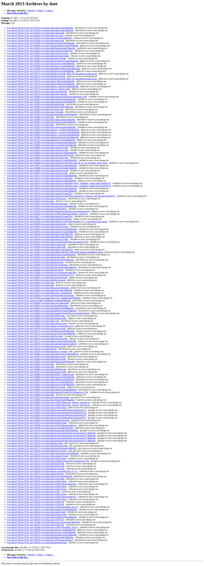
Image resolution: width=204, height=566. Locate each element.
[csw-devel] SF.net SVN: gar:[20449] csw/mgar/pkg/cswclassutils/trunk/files (42, 272)
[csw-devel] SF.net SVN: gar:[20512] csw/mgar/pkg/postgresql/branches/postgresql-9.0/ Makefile (51, 435)
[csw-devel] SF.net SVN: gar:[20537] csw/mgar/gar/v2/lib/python (37, 499)
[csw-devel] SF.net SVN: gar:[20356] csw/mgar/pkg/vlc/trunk (35, 35)
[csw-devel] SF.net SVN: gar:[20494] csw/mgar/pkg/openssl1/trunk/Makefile (42, 389)
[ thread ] (31, 10)
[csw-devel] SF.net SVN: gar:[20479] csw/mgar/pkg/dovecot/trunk (37, 351)
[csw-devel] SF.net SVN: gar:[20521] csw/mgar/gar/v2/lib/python (37, 458)
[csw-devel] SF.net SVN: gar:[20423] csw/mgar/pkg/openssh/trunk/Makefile (42, 206)
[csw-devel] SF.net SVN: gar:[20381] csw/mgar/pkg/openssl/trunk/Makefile (41, 99)
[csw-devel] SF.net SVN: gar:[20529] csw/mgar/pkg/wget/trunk (36, 479)
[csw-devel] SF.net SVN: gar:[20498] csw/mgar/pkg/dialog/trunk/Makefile (41, 400)
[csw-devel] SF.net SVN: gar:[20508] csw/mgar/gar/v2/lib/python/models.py (42, 425)
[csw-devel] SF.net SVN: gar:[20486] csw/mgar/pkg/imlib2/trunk (37, 369)
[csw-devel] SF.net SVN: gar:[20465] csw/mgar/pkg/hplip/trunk (36, 316)
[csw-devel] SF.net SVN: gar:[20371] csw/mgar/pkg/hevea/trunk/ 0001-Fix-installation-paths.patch (52, 73)
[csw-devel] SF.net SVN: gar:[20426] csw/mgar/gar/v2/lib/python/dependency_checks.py (48, 214)
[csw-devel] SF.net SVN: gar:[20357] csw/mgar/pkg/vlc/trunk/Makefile (39, 38)
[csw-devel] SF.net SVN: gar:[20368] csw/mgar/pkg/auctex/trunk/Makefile (41, 66)
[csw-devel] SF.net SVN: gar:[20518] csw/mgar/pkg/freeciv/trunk (37, 451)
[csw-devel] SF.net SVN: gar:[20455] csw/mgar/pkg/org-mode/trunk (38, 288)
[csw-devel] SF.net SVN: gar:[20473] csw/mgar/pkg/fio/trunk (35, 336)
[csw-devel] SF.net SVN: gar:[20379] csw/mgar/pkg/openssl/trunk (37, 94)
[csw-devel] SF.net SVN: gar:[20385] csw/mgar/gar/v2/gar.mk (35, 109)
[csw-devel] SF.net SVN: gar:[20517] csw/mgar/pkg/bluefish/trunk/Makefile (42, 448)
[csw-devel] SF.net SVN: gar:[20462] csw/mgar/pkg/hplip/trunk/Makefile (40, 308)
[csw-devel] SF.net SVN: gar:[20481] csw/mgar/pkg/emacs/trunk (36, 356)
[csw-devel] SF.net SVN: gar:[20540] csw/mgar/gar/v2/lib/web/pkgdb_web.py (43, 507)
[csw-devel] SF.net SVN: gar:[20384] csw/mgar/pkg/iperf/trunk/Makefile (40, 107)
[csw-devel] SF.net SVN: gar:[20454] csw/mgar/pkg (31, 285)
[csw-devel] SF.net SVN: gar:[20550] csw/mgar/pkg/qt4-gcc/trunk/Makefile (41, 532)
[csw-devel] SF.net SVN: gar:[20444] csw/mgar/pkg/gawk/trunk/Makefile (41, 260)
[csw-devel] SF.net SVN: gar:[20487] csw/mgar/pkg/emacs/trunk (36, 372)
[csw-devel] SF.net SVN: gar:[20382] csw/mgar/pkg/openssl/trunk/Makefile (41, 102)
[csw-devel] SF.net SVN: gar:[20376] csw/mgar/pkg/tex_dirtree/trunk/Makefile (43, 86)
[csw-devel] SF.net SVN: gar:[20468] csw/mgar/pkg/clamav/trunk (37, 323)
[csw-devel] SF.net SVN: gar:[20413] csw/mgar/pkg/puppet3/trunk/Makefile (42, 181)
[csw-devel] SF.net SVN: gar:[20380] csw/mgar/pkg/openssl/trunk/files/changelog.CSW (47, 96)
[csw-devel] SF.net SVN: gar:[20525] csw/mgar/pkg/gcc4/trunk (36, 468)
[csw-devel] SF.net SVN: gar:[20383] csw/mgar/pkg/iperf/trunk (36, 104)
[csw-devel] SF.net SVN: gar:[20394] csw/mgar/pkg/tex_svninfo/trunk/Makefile (43, 132)
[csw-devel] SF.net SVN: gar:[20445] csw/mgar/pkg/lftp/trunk (35, 262)
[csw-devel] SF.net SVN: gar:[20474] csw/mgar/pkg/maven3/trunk (37, 339)
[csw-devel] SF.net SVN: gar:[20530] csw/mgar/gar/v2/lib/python (37, 481)
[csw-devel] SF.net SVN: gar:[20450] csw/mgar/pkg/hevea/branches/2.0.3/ (41, 275)
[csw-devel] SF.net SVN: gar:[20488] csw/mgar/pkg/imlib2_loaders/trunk (40, 374)
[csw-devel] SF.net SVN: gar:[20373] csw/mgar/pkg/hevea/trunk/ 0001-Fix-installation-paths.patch (52, 79)
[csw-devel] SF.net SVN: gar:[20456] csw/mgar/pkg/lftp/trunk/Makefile (40, 290)
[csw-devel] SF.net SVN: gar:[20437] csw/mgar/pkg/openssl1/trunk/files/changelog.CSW (48, 242)
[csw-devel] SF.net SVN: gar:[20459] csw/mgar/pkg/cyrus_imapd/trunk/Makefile (44, 298)
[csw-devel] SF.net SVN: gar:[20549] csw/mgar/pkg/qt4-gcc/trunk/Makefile (41, 530)
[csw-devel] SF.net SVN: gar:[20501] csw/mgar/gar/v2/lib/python (37, 407)
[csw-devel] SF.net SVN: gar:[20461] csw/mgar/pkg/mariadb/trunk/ (38, 305)
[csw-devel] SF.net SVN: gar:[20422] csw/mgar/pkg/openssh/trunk (37, 203)
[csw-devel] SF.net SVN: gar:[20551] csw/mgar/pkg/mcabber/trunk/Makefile (42, 535)
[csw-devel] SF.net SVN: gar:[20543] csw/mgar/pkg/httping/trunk (37, 514)
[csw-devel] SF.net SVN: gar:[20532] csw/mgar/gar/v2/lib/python (37, 486)
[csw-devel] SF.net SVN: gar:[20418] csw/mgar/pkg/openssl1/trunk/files (40, 193)
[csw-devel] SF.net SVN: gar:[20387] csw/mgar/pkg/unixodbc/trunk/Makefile (42, 114)
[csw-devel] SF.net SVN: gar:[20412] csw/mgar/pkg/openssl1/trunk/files (40, 178)
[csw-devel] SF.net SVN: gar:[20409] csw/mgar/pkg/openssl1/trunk (38, 170)
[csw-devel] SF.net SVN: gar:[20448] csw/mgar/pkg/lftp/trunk (35, 270)
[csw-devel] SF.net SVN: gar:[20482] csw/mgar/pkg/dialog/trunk (36, 359)
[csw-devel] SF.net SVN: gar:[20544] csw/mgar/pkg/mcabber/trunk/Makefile (42, 517)
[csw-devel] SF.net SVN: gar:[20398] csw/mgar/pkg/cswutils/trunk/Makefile (42, 142)
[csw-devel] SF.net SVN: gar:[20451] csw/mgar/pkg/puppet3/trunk (37, 277)
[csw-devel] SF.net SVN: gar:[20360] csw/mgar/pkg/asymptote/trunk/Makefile (43, 45)
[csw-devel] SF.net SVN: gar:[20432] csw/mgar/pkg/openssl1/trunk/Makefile (42, 229)
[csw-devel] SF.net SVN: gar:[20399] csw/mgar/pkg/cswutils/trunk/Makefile (42, 145)
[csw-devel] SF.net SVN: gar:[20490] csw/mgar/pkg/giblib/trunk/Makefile (41, 379)
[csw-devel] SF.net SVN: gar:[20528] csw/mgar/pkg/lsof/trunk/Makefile (40, 476)
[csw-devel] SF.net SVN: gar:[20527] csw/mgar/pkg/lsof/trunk (35, 474)
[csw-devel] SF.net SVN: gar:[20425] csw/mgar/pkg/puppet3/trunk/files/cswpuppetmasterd (48, 211)
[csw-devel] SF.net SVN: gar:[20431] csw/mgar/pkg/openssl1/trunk (38, 226)
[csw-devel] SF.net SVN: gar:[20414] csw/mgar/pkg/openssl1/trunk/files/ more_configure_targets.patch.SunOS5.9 (59, 183)
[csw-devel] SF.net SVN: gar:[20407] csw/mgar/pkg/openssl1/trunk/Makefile (42, 165)
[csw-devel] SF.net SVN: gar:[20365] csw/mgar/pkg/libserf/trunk (37, 58)
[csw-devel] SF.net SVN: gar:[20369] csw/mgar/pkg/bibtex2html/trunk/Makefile (43, 68)
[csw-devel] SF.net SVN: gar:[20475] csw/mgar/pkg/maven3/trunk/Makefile (42, 341)
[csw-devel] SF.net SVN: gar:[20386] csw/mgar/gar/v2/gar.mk (35, 112)
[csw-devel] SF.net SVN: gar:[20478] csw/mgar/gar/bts (32, 349)
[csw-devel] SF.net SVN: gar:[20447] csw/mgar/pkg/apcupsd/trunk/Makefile (42, 267)
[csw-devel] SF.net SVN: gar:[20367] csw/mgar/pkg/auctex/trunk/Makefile (41, 63)
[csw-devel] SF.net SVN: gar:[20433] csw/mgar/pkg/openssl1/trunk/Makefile (42, 231)
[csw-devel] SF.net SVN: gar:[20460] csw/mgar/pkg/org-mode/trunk (38, 303)
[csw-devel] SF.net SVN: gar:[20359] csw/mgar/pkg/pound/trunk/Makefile (41, 43)
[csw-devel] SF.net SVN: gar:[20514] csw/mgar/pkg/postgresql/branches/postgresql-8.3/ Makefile (51, 440)
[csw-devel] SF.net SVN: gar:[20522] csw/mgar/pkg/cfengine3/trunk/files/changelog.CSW (48, 461)
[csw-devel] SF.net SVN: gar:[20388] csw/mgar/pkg (31, 117)
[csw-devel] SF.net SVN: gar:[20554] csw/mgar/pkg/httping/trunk (37, 542)
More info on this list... (18, 13)
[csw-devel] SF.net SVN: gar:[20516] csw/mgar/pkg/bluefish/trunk (37, 446)
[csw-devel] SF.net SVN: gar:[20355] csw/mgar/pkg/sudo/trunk (36, 33)
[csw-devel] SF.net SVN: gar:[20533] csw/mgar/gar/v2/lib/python (37, 489)
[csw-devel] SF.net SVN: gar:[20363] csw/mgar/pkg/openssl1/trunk (38, 53)
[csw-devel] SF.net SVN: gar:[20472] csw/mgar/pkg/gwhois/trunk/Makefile (41, 333)
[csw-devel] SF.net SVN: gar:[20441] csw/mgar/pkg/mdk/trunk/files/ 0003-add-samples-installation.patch (55, 252)
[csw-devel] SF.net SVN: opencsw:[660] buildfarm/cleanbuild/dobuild (39, 300)
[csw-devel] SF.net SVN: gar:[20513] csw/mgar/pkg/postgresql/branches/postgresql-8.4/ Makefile (51, 438)
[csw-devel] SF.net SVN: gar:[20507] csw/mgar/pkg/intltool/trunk (37, 423)
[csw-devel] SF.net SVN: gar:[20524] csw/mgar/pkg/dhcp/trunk (36, 466)
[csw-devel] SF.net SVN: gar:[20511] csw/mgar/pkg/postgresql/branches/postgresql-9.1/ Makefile (51, 433)
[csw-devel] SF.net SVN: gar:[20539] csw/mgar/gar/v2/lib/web (36, 504)
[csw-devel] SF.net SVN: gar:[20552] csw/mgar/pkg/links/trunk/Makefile (40, 537)
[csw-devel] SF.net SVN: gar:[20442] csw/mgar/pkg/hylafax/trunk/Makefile (41, 254)
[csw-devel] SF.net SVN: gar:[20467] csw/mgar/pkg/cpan (33, 321)
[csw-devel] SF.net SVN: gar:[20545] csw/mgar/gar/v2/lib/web (36, 519)
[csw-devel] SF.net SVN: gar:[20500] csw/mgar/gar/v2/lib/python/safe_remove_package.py (49, 405)
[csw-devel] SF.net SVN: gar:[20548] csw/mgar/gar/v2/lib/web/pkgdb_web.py (43, 527)
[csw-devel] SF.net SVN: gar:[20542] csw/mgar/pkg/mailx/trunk (36, 512)
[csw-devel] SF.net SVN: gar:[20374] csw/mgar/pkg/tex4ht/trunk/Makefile (41, 81)
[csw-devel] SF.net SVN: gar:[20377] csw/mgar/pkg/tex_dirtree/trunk (39, 89)
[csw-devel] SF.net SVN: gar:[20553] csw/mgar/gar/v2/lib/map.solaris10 (40, 540)
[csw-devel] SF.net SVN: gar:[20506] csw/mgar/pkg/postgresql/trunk (38, 420)
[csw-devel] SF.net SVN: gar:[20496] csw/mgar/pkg (31, 395)
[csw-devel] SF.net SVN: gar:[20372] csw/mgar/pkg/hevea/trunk (36, 76)
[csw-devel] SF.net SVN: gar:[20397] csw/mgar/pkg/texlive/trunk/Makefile (41, 140)
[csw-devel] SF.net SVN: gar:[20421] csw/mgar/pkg (31, 201)
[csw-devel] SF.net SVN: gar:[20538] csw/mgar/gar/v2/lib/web (36, 502)
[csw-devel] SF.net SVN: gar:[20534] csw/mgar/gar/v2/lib (33, 491)
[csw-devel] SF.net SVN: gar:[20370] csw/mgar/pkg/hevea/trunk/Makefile (41, 71)
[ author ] (49, 10)
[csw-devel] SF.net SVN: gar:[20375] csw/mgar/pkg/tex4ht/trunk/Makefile (41, 84)
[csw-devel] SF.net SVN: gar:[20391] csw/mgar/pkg (31, 124)
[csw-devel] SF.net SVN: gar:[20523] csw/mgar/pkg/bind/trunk (36, 463)
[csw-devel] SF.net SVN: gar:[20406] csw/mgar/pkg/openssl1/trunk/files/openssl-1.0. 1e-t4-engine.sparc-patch (57, 163)
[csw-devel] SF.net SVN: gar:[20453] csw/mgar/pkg (31, 282)
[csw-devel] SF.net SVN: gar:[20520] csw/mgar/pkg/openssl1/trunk (38, 456)
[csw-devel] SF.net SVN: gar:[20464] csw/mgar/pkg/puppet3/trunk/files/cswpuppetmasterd (48, 313)
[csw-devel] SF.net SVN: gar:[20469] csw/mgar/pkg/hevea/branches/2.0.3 (41, 326)
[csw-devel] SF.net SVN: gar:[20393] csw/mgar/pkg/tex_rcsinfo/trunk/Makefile (43, 130)
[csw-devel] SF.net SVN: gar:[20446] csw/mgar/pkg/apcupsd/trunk (37, 265)
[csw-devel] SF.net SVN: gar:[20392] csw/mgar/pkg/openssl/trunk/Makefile (41, 127)
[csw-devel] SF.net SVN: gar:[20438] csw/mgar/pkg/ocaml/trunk (36, 244)
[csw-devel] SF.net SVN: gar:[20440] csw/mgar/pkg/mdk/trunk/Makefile (40, 249)
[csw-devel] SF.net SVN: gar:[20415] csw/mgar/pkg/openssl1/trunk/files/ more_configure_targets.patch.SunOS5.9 (59, 186)
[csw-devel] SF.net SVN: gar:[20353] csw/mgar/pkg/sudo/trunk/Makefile (40, 28)
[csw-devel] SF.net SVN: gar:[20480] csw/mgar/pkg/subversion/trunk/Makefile (43, 354)
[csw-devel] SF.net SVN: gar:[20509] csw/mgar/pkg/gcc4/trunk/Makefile (40, 428)
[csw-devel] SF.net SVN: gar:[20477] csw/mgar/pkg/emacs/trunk (36, 346)
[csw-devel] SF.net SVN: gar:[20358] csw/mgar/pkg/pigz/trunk (36, 40)
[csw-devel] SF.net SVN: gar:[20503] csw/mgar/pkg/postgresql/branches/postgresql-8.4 (47, 412)
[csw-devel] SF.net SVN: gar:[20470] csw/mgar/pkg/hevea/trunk (36, 328)
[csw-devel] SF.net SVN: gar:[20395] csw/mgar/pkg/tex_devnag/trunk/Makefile (43, 135)
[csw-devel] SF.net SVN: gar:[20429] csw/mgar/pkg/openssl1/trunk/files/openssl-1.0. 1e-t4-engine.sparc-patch (57, 221)
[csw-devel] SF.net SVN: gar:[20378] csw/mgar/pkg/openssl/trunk (37, 91)
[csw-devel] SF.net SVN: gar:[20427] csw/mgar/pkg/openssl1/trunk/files (40, 216)
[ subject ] (40, 10)
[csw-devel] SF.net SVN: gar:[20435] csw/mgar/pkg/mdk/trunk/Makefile (40, 237)
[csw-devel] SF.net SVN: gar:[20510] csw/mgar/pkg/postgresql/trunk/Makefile (43, 430)
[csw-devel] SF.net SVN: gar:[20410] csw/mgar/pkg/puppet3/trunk (37, 173)
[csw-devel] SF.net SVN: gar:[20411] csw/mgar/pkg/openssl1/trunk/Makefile (42, 175)
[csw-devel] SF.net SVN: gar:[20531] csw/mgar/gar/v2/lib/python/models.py (42, 484)
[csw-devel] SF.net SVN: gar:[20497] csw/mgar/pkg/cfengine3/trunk (38, 397)
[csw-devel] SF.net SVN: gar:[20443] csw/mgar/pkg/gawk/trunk (36, 257)
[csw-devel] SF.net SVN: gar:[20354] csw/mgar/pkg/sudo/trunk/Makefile (40, 30)
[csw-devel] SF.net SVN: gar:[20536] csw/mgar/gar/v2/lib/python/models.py (42, 496)
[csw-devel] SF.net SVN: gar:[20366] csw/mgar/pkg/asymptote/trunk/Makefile (43, 61)
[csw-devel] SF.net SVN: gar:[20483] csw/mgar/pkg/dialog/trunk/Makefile (41, 361)
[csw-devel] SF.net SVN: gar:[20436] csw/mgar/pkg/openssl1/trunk (38, 239)
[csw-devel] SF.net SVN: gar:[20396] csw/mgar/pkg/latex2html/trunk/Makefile (43, 137)
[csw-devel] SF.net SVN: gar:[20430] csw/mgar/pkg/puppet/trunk (37, 224)
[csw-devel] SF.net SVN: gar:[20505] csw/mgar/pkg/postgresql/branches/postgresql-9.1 (47, 418)
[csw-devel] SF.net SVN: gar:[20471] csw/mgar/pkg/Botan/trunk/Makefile (41, 331)
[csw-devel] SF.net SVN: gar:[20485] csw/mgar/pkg (31, 367)
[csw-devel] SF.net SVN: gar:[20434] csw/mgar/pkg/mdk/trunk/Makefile (40, 234)
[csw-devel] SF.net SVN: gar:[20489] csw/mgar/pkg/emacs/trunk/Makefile (41, 377)
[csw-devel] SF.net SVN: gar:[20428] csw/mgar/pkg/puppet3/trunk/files (40, 219)
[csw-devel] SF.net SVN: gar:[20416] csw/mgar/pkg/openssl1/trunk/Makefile (42, 188)
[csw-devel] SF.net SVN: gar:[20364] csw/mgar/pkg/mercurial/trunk (38, 56)
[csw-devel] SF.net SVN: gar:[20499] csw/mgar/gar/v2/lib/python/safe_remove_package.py (49, 402)
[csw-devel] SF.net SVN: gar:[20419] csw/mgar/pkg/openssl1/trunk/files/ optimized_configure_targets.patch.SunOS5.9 (61, 196)
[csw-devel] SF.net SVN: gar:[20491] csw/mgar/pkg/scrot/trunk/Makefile (40, 382)
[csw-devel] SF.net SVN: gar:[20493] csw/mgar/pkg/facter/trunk (36, 387)
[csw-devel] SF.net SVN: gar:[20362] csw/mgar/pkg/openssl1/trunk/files (40, 51)
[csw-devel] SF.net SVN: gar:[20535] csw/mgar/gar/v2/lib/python (37, 494)
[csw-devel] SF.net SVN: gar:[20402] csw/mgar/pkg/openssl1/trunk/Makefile (42, 152)
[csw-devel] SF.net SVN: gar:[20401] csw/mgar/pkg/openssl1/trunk (38, 150)
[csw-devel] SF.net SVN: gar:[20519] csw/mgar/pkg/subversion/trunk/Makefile (43, 453)
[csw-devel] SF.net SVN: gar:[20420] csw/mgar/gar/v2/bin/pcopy (37, 198)
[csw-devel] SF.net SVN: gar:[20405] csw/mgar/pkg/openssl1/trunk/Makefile (42, 160)
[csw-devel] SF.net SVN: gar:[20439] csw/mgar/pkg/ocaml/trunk (36, 247)
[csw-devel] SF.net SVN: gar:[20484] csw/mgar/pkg (31, 364)
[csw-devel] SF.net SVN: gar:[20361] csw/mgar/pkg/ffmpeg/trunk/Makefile (41, 48)
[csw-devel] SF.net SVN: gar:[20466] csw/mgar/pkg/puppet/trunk (37, 318)
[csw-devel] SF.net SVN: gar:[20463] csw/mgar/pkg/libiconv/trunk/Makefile (42, 310)
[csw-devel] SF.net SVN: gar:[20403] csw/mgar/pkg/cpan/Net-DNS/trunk (40, 155)
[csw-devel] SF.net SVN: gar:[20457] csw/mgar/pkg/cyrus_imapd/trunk (40, 293)
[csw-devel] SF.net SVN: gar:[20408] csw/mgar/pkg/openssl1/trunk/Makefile (42, 168)
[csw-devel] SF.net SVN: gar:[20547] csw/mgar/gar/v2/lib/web (36, 525)
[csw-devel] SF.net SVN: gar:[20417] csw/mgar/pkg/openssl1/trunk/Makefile (42, 191)
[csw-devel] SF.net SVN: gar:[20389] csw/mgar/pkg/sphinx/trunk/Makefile (41, 119)
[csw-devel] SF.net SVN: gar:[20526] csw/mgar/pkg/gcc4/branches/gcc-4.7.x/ (42, 471)
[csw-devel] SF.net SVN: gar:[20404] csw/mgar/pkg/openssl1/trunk (38, 158)
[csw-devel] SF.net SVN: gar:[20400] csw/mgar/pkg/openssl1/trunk (38, 147)
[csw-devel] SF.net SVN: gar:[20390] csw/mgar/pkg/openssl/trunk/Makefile (41, 122)
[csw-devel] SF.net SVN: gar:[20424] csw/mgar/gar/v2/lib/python (37, 209)
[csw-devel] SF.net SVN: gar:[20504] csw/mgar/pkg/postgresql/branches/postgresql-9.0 (47, 415)
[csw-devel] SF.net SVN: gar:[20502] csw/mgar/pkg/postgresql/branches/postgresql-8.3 (47, 410)
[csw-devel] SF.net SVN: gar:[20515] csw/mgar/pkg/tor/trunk (35, 443)
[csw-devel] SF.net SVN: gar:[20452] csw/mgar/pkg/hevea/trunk (36, 280)
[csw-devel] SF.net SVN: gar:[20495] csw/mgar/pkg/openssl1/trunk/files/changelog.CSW (48, 392)
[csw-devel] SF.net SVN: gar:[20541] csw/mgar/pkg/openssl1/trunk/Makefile (42, 509)
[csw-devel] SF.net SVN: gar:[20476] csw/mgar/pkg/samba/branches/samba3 (42, 344)
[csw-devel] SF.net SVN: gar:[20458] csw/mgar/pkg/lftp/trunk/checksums (41, 295)
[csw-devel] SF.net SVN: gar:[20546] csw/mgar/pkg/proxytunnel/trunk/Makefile (43, 522)
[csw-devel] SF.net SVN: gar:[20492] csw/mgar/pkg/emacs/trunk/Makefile (41, 384)
